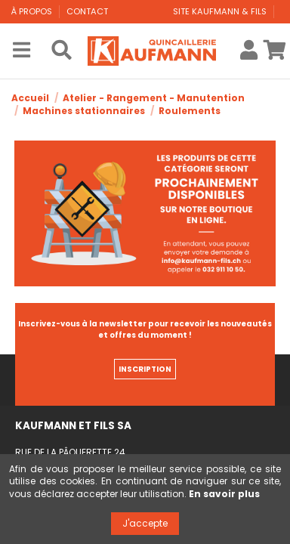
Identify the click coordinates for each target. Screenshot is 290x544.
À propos (32, 11)
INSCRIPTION (145, 369)
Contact (87, 11)
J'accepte (145, 523)
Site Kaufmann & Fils (221, 11)
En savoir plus (224, 493)
